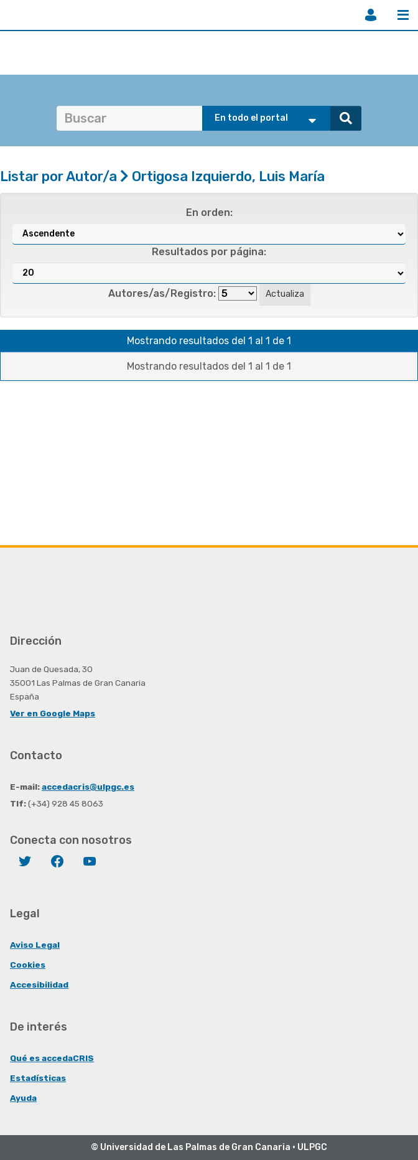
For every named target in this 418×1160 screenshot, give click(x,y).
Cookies (27, 965)
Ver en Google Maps (52, 713)
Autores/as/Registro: (162, 293)
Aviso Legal (35, 945)
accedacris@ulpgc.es (88, 787)
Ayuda (23, 1098)
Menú (403, 14)
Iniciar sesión (370, 14)
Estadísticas (38, 1078)
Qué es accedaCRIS (52, 1058)
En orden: (209, 212)
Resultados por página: (209, 252)
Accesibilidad (39, 984)
